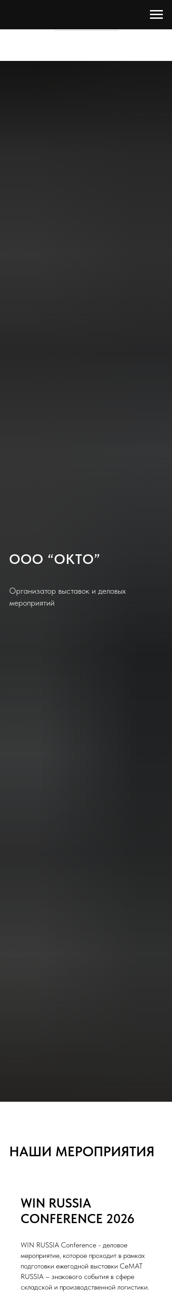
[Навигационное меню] (156, 14)
